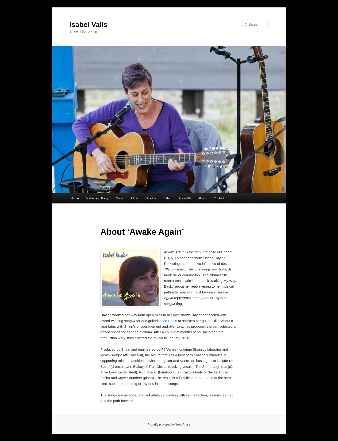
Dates (120, 198)
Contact (219, 198)
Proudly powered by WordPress (169, 424)
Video (167, 198)
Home (75, 198)
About (202, 198)
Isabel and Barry (97, 198)
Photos (151, 198)
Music (135, 198)
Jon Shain (169, 321)
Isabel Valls (88, 24)
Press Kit (185, 198)
